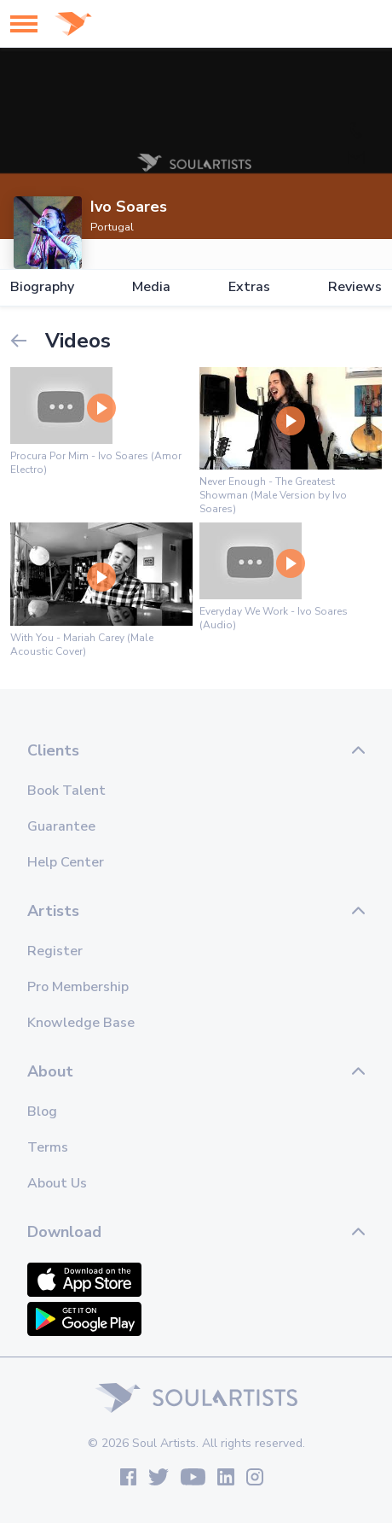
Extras (249, 287)
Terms (47, 1147)
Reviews (355, 287)
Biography (42, 287)
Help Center (65, 862)
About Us (57, 1183)
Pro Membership (78, 986)
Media (151, 287)
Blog (42, 1111)
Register (55, 951)
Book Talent (66, 790)
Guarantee (61, 826)
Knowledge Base (81, 1022)
